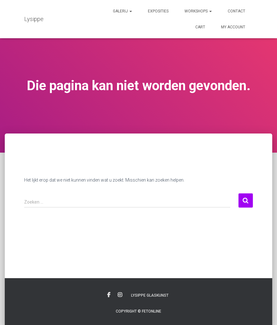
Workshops (198, 11)
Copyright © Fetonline (138, 311)
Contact (236, 11)
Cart (200, 27)
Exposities (158, 11)
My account (233, 27)
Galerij (122, 11)
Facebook (109, 295)
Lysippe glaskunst (150, 295)
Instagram (119, 295)
